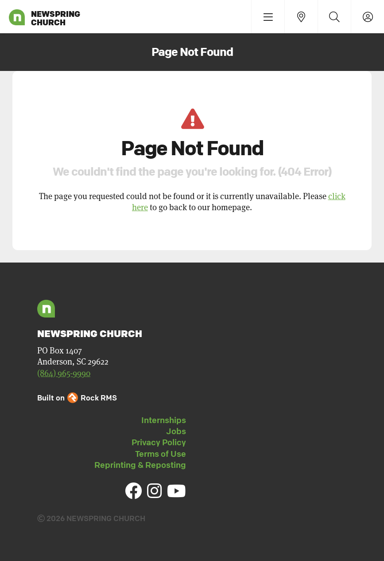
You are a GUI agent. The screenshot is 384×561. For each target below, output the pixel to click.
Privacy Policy (159, 442)
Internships (163, 420)
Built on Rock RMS (77, 397)
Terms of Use (160, 454)
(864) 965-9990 (63, 373)
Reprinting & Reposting (140, 465)
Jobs (176, 431)
